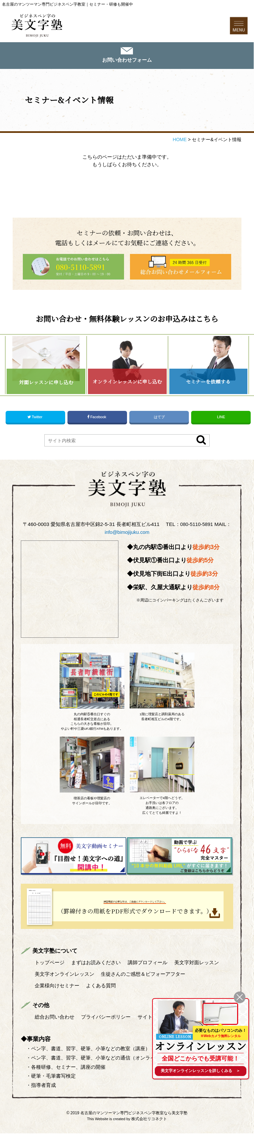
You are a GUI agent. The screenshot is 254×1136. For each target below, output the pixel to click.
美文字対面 (197, 966)
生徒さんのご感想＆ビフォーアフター (143, 977)
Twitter (35, 421)
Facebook (97, 421)
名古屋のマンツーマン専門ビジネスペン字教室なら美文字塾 (134, 1115)
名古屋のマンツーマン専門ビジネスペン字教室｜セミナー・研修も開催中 (67, 4)
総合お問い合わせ (54, 1020)
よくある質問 (101, 988)
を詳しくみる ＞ (200, 1070)
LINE (221, 421)
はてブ (159, 421)
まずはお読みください (96, 966)
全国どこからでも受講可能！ (200, 1057)
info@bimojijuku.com (127, 536)
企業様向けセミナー (57, 988)
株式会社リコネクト (149, 1121)
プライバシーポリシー (106, 1020)
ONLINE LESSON (175, 1034)
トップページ (49, 966)
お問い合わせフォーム (127, 61)
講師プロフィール (148, 966)
